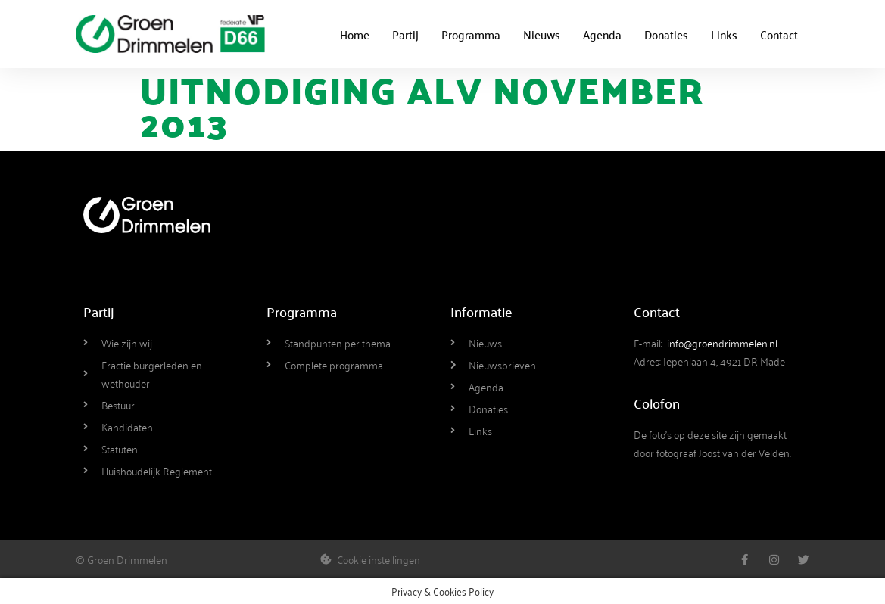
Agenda (602, 34)
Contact (779, 34)
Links (724, 34)
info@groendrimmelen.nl (722, 342)
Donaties (666, 34)
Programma (470, 34)
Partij (405, 34)
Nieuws (541, 34)
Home (354, 34)
